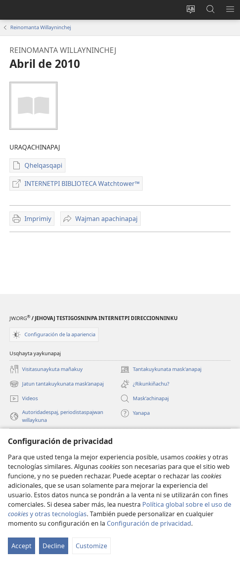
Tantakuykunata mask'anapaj (160, 369)
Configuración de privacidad (149, 523)
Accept (21, 545)
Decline (54, 545)
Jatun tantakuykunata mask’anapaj (56, 384)
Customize (91, 545)
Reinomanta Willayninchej (40, 27)
